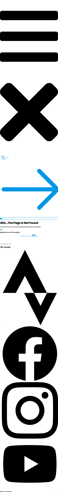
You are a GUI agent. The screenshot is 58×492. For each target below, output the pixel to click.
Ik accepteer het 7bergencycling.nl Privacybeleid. (30, 236)
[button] (29, 79)
